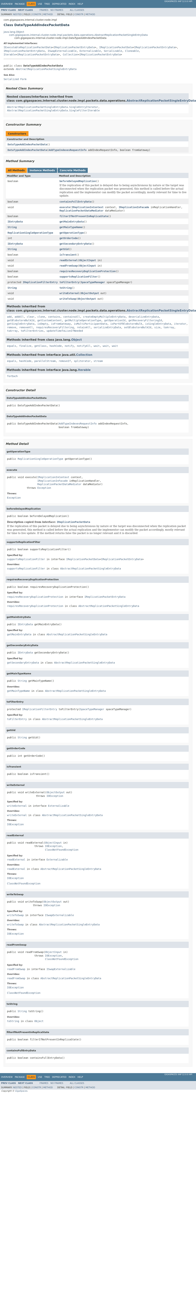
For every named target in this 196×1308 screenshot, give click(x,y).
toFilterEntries (32, 330)
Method (48, 14)
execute (64, 207)
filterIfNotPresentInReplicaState (83, 216)
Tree (47, 4)
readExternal (68, 260)
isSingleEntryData (158, 323)
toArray (168, 327)
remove (11, 327)
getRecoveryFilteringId (145, 320)
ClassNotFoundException (61, 849)
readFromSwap (68, 265)
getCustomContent (49, 320)
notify (69, 345)
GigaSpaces (21, 1091)
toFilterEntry (69, 282)
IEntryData (15, 221)
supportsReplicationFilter (78, 276)
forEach (12, 376)
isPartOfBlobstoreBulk (126, 323)
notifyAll (84, 345)
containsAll (71, 316)
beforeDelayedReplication (77, 181)
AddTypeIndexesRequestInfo (68, 150)
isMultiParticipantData (90, 323)
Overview (7, 4)
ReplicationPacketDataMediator (81, 210)
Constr (36, 14)
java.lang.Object (14, 31)
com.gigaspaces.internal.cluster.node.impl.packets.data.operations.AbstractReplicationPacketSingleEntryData (78, 34)
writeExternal (69, 293)
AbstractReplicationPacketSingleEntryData (46, 69)
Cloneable (132, 50)
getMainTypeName (70, 227)
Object (76, 339)
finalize (25, 345)
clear (30, 316)
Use (40, 4)
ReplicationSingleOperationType (30, 232)
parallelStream (45, 361)
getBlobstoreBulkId (20, 320)
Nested (17, 14)
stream (98, 361)
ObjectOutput (90, 293)
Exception (44, 487)
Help (80, 4)
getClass (40, 345)
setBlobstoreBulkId (137, 327)
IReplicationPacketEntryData (74, 47)
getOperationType (71, 232)
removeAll (26, 327)
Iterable (10, 54)
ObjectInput (87, 260)
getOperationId (114, 320)
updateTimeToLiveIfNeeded (64, 330)
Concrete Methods (73, 170)
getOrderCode (68, 238)
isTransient (67, 254)
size (157, 327)
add (9, 316)
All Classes (77, 10)
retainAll (84, 327)
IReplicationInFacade (134, 207)
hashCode (56, 345)
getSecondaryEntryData (75, 243)
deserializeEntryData (143, 316)
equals (11, 345)
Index (72, 4)
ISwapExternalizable (62, 50)
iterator (180, 323)
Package (20, 4)
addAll (19, 316)
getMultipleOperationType (83, 320)
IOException (54, 795)
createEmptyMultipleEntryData (104, 316)
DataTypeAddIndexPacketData (27, 144)
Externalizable (90, 50)
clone (41, 316)
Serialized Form (15, 79)
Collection (70, 54)
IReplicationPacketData (116, 47)
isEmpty (42, 323)
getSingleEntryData (20, 323)
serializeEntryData (107, 327)
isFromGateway (61, 323)
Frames (44, 10)
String (12, 227)
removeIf (65, 361)
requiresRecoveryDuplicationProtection (87, 271)
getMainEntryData (71, 221)
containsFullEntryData (75, 201)
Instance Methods (42, 170)
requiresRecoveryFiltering (55, 327)
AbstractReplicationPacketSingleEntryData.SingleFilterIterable (53, 110)
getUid (64, 249)
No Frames (56, 10)
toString (65, 287)
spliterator (82, 361)
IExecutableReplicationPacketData (28, 47)
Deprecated (59, 4)
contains (54, 316)
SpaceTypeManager (93, 282)
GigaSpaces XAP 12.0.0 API (178, 1)
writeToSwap (67, 298)
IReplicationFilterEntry (40, 282)
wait (96, 345)
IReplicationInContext (88, 207)
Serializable (113, 50)
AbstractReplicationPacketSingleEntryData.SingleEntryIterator (52, 107)
